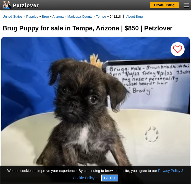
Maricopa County (79, 16)
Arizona (58, 16)
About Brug (134, 16)
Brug (45, 16)
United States (12, 16)
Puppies (32, 16)
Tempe (101, 16)
